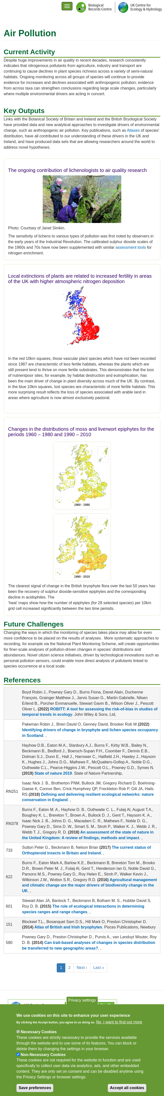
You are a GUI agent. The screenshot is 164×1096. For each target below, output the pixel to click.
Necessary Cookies (39, 1036)
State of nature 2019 (53, 773)
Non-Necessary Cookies (43, 1059)
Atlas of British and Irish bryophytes (68, 927)
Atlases (133, 130)
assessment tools (131, 247)
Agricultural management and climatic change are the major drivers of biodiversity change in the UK (89, 885)
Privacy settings (82, 1005)
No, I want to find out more (119, 1026)
